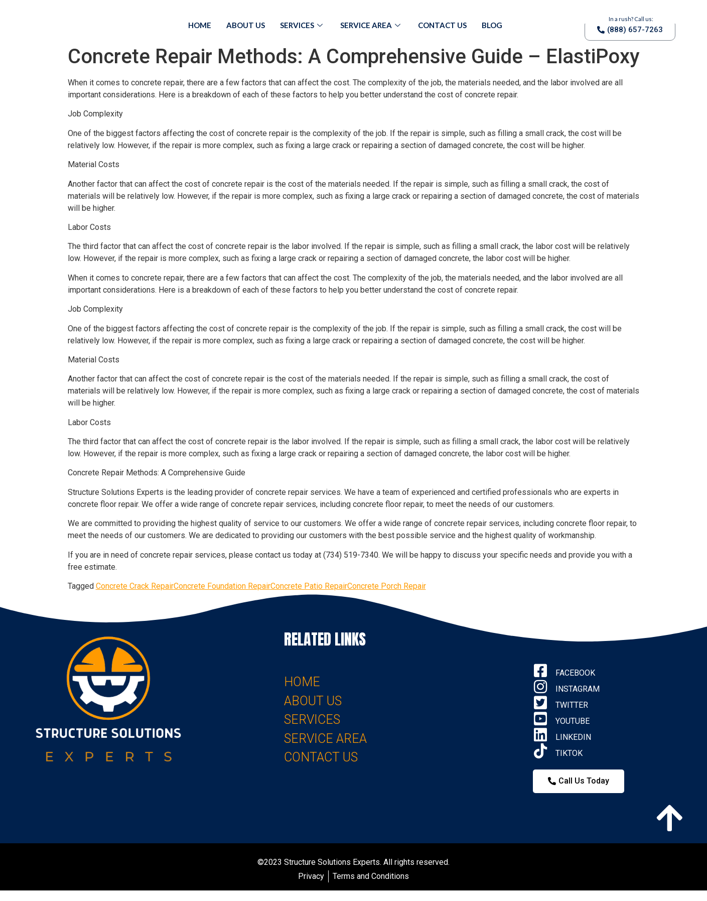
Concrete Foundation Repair (222, 586)
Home (199, 25)
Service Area (371, 25)
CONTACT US (321, 757)
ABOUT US (313, 701)
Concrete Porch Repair (386, 586)
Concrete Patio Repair (308, 586)
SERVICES (312, 719)
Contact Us (442, 25)
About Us (245, 25)
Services (302, 25)
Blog (492, 25)
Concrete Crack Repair (135, 586)
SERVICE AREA (325, 738)
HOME (302, 682)
